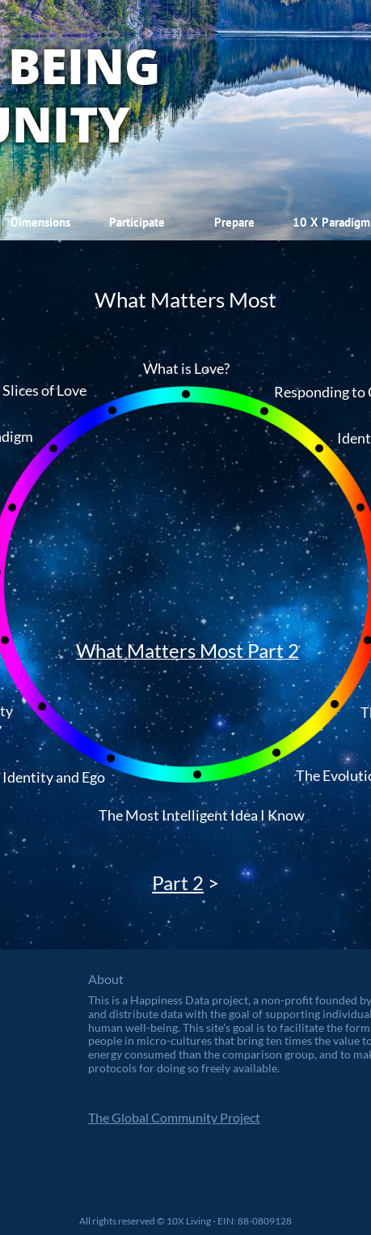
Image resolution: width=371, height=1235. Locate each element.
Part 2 (178, 882)
